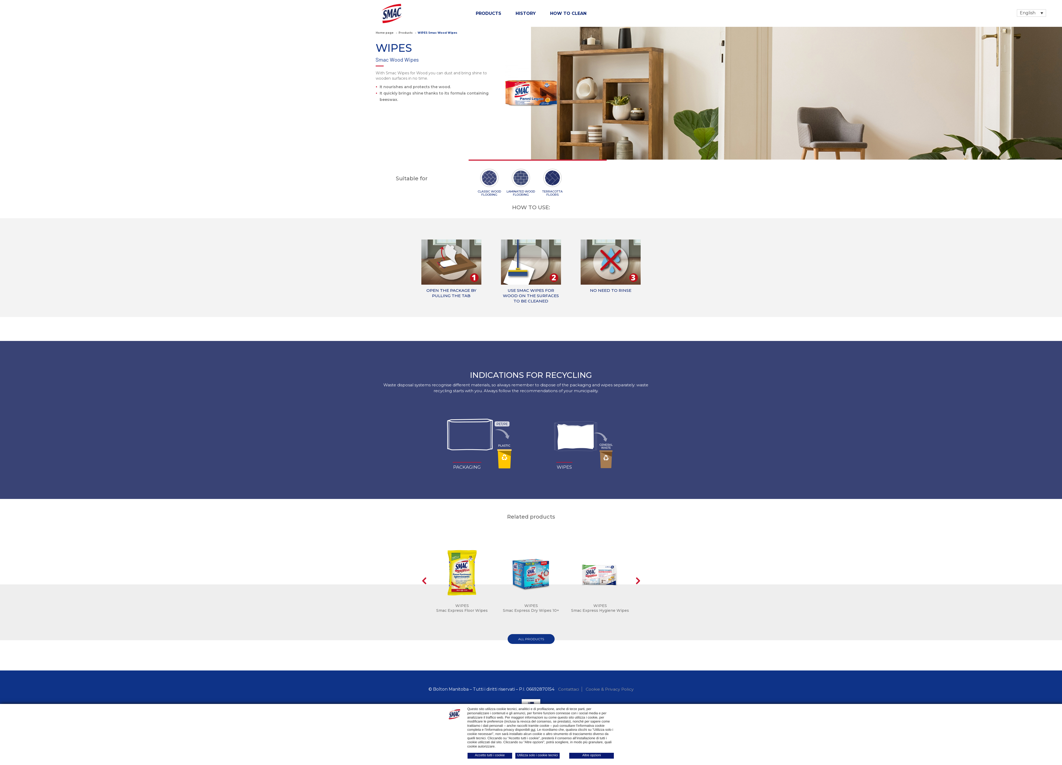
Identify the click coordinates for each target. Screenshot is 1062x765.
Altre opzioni (591, 755)
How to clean (568, 13)
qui (533, 730)
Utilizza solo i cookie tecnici (537, 755)
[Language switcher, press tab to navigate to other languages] (1031, 13)
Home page (384, 33)
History (526, 13)
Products (488, 13)
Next (638, 580)
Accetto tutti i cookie (490, 755)
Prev (424, 580)
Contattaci (568, 689)
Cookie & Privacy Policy (610, 689)
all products (531, 639)
